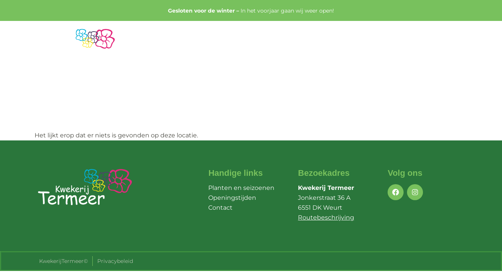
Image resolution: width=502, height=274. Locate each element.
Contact (444, 43)
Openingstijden (393, 43)
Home (266, 43)
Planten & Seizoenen (322, 43)
